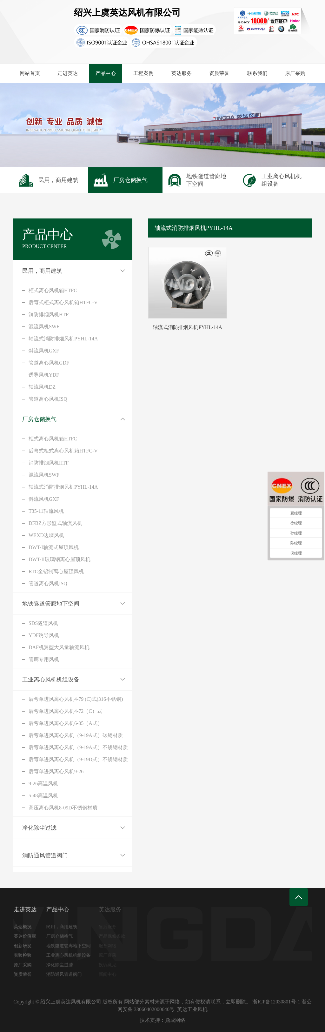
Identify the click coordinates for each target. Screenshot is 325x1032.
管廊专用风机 (44, 659)
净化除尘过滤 (39, 828)
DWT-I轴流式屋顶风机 (54, 547)
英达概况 (24, 926)
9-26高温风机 (43, 783)
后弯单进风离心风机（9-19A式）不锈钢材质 (78, 747)
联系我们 (257, 73)
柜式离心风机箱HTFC (53, 290)
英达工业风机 (192, 1009)
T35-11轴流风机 (46, 511)
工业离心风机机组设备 (50, 679)
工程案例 (143, 73)
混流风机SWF (44, 326)
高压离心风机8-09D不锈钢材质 (63, 807)
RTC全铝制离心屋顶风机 (56, 571)
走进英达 (67, 73)
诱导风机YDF (44, 375)
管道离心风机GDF (49, 362)
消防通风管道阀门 (45, 855)
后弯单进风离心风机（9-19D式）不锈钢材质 (78, 759)
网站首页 (30, 73)
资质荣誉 (219, 73)
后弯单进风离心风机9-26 (56, 771)
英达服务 (181, 73)
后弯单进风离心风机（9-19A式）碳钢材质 (76, 735)
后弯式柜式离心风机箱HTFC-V (63, 302)
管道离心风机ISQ (48, 399)
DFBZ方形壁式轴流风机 (55, 523)
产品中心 (106, 73)
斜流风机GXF (44, 350)
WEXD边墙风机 (46, 535)
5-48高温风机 (43, 795)
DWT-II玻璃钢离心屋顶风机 (59, 559)
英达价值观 (27, 936)
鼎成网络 (175, 1020)
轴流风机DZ (42, 387)
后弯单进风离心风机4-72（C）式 (65, 711)
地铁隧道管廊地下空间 (50, 603)
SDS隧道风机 (43, 623)
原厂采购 (295, 73)
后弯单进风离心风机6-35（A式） (66, 723)
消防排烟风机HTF (49, 314)
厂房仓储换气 (39, 419)
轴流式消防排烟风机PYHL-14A (63, 338)
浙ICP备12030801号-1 (276, 1001)
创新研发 (24, 945)
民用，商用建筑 (42, 271)
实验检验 (24, 955)
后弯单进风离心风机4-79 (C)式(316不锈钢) (76, 699)
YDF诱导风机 (44, 635)
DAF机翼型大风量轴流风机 (59, 647)
